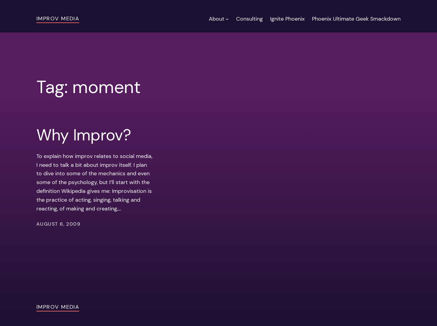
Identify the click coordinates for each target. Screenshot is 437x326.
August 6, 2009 (58, 224)
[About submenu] (227, 19)
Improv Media (57, 18)
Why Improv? (83, 135)
